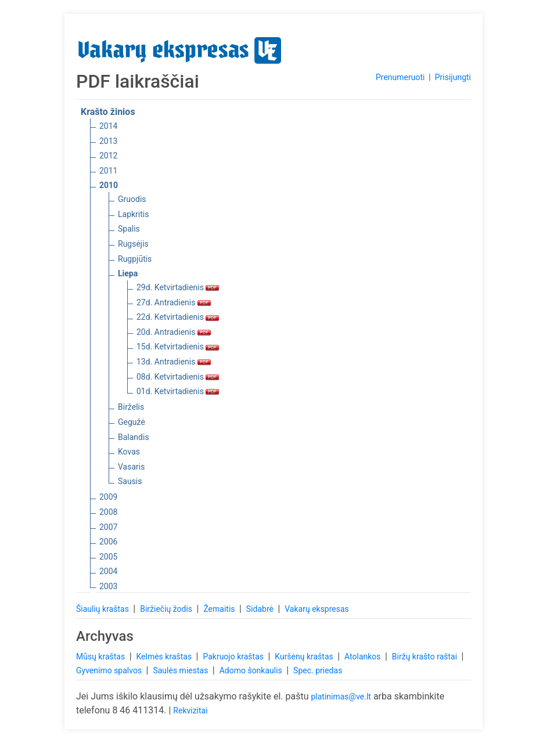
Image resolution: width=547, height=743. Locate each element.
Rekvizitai (190, 710)
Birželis (131, 407)
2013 (108, 141)
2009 (108, 497)
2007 (108, 527)
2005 (108, 556)
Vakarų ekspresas (317, 609)
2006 (108, 541)
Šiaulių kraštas (103, 609)
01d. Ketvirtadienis (177, 391)
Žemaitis (220, 609)
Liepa (128, 273)
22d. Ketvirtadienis (177, 317)
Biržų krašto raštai (425, 656)
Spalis (129, 228)
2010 (108, 185)
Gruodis (132, 199)
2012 (108, 155)
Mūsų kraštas (101, 656)
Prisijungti (453, 77)
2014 (108, 126)
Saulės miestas (181, 670)
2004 (108, 571)
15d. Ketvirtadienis (177, 346)
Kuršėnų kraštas (305, 656)
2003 (108, 586)
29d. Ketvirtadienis (177, 287)
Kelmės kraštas (164, 656)
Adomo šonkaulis (252, 670)
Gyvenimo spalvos (110, 670)
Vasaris (131, 466)
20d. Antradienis (173, 332)
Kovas (129, 451)
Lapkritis (133, 214)
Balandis (133, 437)
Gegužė (131, 422)
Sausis (130, 481)
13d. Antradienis (173, 361)
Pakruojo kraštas (234, 656)
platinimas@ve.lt (340, 696)
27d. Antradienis (173, 302)
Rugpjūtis (135, 259)
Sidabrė (261, 609)
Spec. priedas (317, 670)
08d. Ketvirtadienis (177, 376)
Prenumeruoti (400, 77)
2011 (108, 170)
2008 (108, 512)
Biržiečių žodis (167, 609)
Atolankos (363, 656)
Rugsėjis (133, 243)
